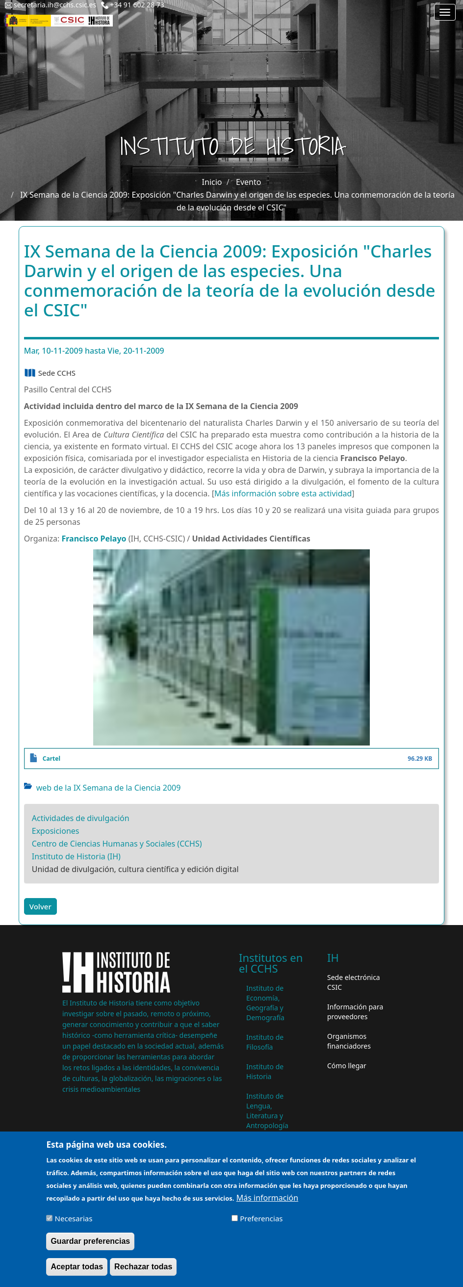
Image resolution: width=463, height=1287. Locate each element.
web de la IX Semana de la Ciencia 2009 (108, 787)
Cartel (51, 758)
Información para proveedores (355, 1011)
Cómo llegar (346, 1065)
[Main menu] (445, 12)
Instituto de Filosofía (264, 1042)
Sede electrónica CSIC (353, 982)
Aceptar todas (77, 1267)
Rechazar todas (143, 1267)
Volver (40, 906)
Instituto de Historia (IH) (76, 856)
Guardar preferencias (90, 1242)
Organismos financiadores (349, 1041)
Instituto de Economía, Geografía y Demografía (265, 1002)
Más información (267, 1198)
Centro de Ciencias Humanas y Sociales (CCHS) (117, 843)
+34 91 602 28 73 (137, 4)
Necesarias (74, 1219)
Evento (248, 182)
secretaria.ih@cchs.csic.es (55, 4)
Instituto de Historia (264, 1071)
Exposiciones (55, 830)
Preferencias (261, 1219)
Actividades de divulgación (80, 818)
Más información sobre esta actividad (283, 493)
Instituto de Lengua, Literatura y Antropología (267, 1110)
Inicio (212, 182)
